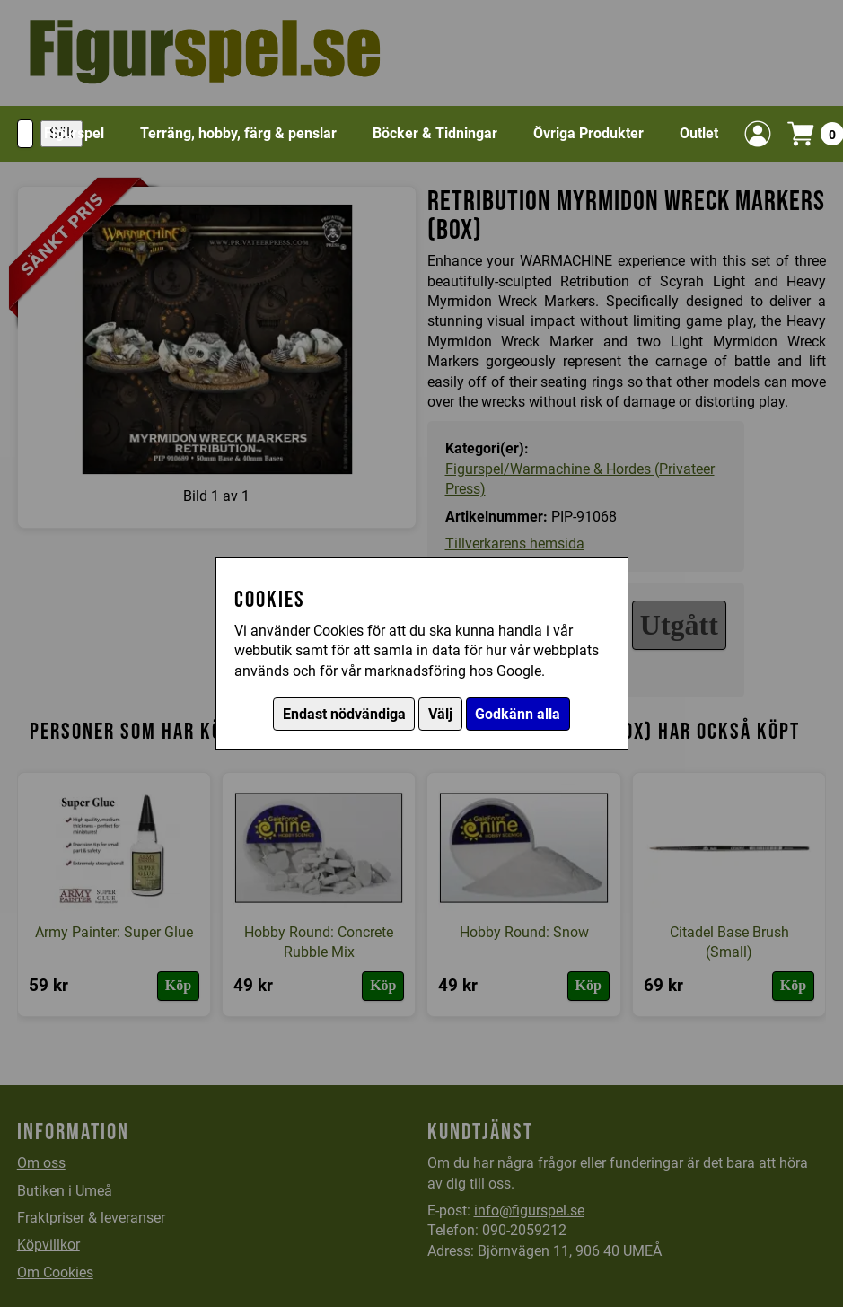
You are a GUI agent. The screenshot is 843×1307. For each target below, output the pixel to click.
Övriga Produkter (588, 133)
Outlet (699, 133)
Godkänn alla (517, 714)
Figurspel (74, 133)
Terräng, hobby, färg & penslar (238, 133)
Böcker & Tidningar (435, 133)
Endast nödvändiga (344, 714)
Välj (440, 714)
